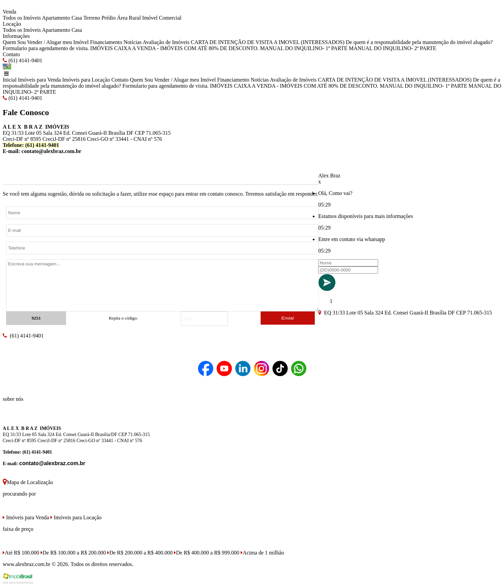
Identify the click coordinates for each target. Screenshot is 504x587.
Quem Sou (14, 42)
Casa (76, 18)
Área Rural (129, 18)
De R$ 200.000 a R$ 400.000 (140, 553)
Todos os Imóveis (22, 18)
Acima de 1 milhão (262, 553)
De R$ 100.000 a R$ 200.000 (73, 553)
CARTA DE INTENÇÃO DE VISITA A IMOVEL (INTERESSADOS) (268, 42)
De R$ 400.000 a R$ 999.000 (206, 553)
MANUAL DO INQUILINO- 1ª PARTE (303, 48)
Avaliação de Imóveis (166, 42)
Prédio (109, 18)
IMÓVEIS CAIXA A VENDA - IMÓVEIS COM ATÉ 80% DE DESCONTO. (174, 48)
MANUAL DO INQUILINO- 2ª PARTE (392, 48)
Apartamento (56, 18)
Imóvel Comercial (161, 18)
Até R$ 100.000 (21, 553)
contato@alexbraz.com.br (52, 151)
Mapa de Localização (28, 482)
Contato (11, 54)
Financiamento (106, 42)
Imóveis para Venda (39, 80)
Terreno (91, 18)
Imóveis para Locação (86, 80)
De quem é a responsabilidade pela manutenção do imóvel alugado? (419, 42)
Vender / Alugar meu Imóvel (58, 42)
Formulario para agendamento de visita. (46, 48)
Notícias (132, 42)
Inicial (10, 80)
